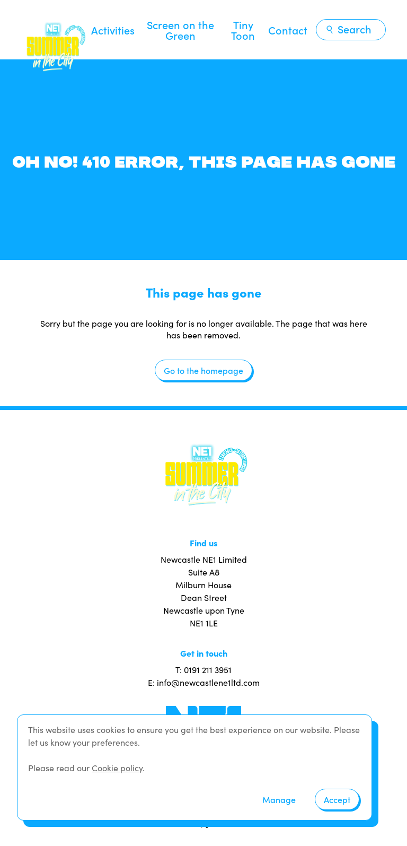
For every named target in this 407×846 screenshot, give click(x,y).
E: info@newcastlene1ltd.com (204, 682)
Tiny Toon (243, 29)
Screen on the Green (180, 29)
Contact (287, 29)
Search (348, 28)
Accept (337, 799)
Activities (113, 29)
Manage (279, 799)
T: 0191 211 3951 (203, 669)
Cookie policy (117, 767)
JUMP (217, 822)
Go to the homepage (203, 370)
